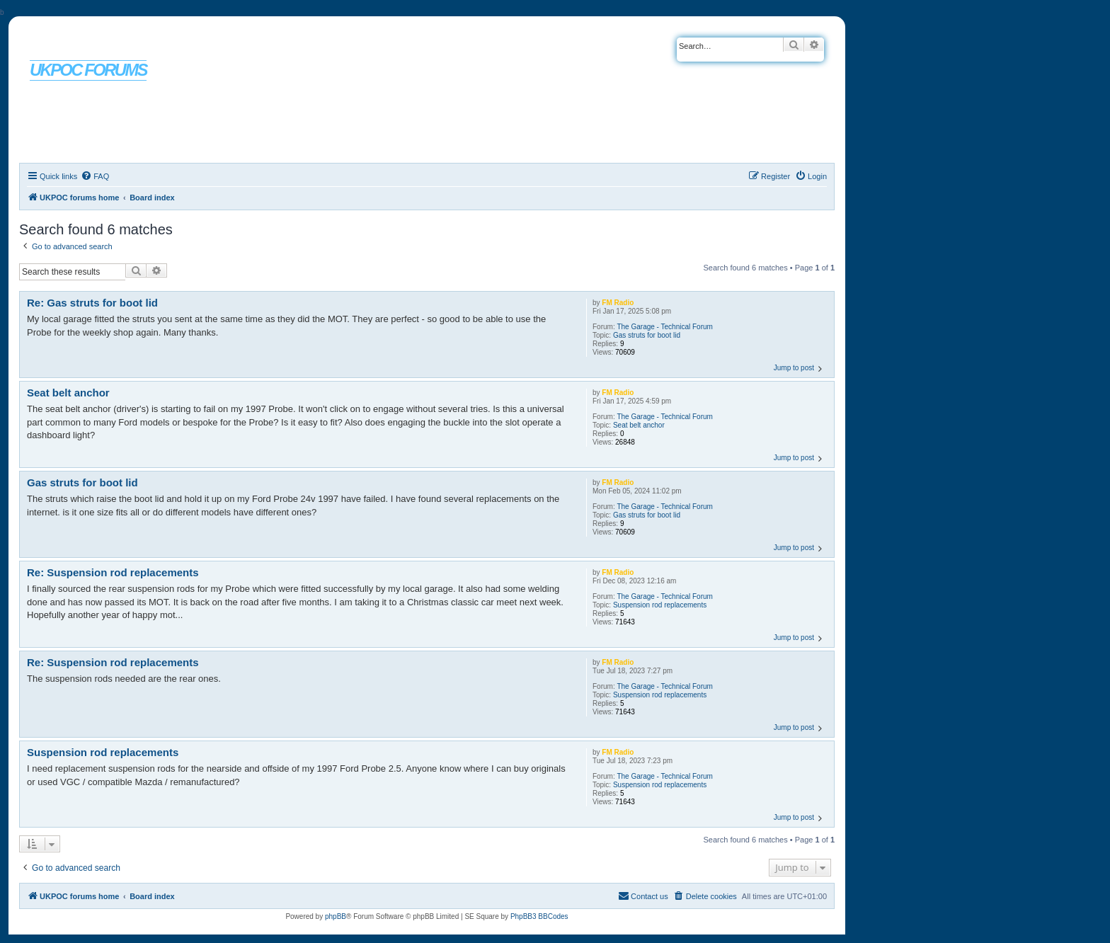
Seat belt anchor (639, 425)
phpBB (335, 916)
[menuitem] (95, 176)
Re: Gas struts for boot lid (92, 303)
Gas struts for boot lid (646, 335)
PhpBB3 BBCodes (539, 916)
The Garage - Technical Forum (664, 327)
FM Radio (618, 303)
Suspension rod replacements (659, 605)
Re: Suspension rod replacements (113, 572)
